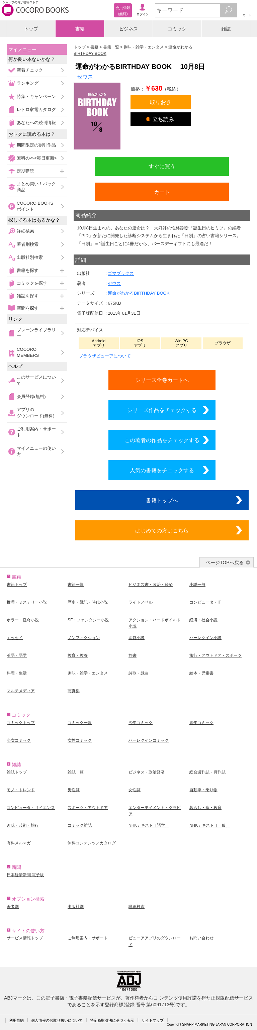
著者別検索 (27, 244)
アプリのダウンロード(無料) (36, 412)
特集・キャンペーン (36, 96)
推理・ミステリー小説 (27, 602)
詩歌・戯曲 (138, 673)
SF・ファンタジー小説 (88, 620)
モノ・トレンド (21, 790)
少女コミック (19, 740)
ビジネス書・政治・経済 (150, 584)
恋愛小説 (136, 637)
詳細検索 (25, 230)
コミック (177, 28)
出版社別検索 (30, 257)
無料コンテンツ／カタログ (92, 843)
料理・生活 (17, 673)
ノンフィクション (84, 637)
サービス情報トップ (25, 938)
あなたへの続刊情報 (36, 122)
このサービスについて (36, 380)
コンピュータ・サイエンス (31, 807)
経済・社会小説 (203, 620)
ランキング (27, 83)
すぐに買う (162, 166)
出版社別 (76, 906)
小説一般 (197, 584)
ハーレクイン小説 (205, 637)
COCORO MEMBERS (28, 352)
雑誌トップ (17, 772)
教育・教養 (78, 655)
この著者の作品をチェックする (161, 440)
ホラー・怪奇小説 (23, 620)
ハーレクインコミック (148, 740)
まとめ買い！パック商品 (36, 186)
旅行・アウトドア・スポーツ (215, 655)
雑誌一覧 (76, 772)
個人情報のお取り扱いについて (57, 1020)
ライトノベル (140, 602)
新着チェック (30, 70)
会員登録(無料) (31, 396)
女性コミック (80, 740)
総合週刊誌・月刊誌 (207, 772)
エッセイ (15, 637)
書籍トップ (17, 584)
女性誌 (134, 790)
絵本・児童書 (201, 673)
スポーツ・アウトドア (88, 807)
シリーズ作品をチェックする (162, 410)
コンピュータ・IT (205, 602)
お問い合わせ (201, 938)
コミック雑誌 (80, 825)
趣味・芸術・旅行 (23, 825)
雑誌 (226, 28)
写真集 (74, 691)
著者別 (13, 906)
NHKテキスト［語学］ (148, 825)
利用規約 (16, 1020)
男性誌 (74, 790)
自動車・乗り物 (203, 790)
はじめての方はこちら (162, 530)
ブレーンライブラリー (36, 332)
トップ (31, 28)
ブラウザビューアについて (105, 355)
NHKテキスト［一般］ (209, 825)
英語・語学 (17, 655)
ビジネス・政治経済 (146, 772)
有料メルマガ (19, 843)
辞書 (132, 655)
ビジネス (128, 28)
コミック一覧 (80, 722)
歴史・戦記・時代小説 (88, 602)
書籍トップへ (162, 500)
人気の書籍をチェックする (162, 470)
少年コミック (140, 722)
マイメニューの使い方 (36, 451)
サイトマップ (153, 1020)
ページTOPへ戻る (225, 562)
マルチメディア (21, 691)
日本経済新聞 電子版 (25, 874)
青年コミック (201, 722)
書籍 (80, 28)
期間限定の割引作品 (36, 144)
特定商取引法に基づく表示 (112, 1020)
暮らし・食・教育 (205, 807)
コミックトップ (21, 722)
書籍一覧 (76, 584)
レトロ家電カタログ (36, 109)
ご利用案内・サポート (36, 431)
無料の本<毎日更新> (37, 158)
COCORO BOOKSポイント (35, 206)
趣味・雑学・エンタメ (88, 673)
